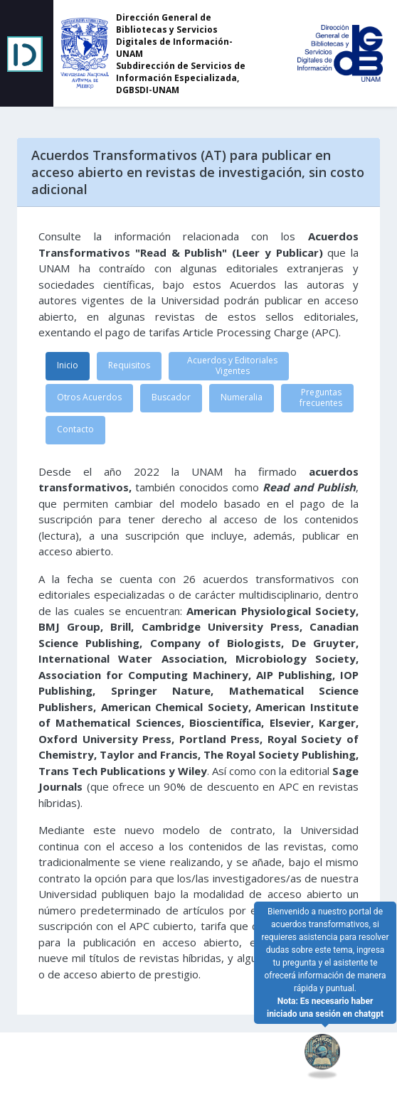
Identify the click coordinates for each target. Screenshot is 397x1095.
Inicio (67, 365)
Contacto (75, 429)
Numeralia (242, 397)
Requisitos (129, 365)
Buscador (171, 397)
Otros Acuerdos (89, 397)
